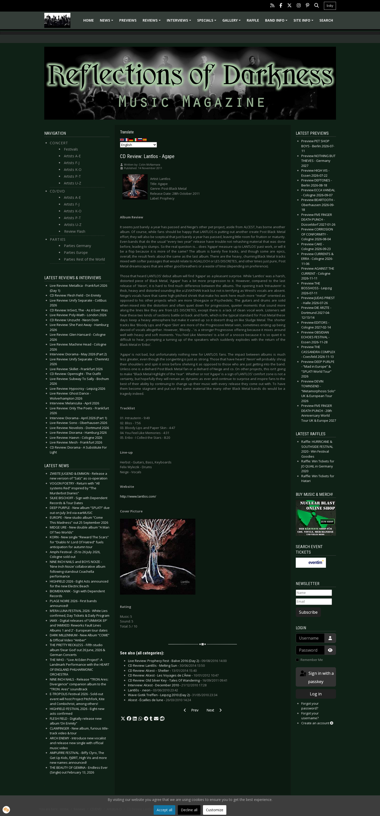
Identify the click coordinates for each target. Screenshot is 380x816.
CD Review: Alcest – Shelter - (162, 670)
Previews (128, 20)
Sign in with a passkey (316, 677)
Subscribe (308, 612)
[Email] (314, 601)
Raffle (253, 20)
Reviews (152, 22)
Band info (277, 22)
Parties (58, 239)
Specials (207, 22)
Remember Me (312, 659)
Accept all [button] (164, 809)
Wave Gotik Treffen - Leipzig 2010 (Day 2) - (172, 695)
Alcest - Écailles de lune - (159, 700)
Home (88, 20)
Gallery (232, 22)
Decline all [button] (189, 809)
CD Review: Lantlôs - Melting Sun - (166, 665)
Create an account (317, 723)
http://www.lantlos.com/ (138, 496)
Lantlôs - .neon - (153, 690)
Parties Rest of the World (84, 259)
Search (326, 20)
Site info (304, 22)
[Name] (314, 593)
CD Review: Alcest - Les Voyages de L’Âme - (173, 675)
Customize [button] (214, 809)
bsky (330, 6)
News (107, 22)
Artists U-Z (72, 183)
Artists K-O (72, 169)
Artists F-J (71, 162)
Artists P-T (72, 176)
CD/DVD (57, 191)
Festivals (71, 149)
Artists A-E (72, 156)
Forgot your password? (310, 706)
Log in (316, 694)
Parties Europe (76, 252)
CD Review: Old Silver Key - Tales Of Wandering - (177, 680)
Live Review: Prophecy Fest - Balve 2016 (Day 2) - (177, 660)
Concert (59, 142)
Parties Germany (77, 245)
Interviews (180, 22)
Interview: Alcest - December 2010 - (167, 685)
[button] (123, 718)
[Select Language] (138, 145)
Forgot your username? (310, 716)
